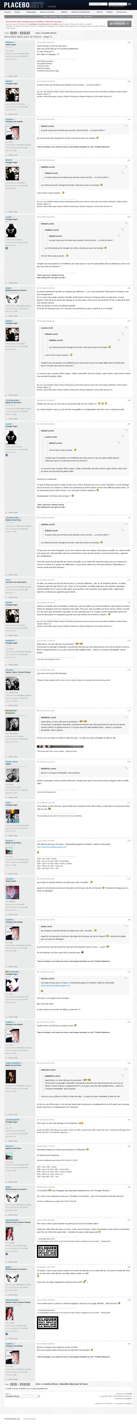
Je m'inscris (119, 24)
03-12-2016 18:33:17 (46, 42)
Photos (110, 12)
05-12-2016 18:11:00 (46, 670)
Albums (64, 12)
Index (45, 17)
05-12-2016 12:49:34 (46, 641)
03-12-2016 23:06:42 (46, 288)
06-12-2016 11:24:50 (46, 803)
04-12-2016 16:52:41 (46, 580)
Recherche (88, 17)
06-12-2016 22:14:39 (46, 1063)
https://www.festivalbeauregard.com (51, 847)
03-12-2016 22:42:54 (46, 160)
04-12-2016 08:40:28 (46, 321)
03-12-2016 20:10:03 (46, 119)
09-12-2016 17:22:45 (46, 1146)
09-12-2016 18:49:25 (46, 1344)
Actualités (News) (49, 33)
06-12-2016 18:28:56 (46, 841)
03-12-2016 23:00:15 (46, 217)
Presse (99, 12)
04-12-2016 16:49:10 (46, 518)
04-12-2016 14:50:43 (46, 400)
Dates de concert (47, 12)
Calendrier (53, 17)
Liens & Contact (29, 1419)
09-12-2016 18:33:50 (46, 1300)
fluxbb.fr (129, 1399)
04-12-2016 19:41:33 (46, 603)
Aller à (22, 1395)
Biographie (31, 12)
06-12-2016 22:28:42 (46, 1120)
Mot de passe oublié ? (117, 6)
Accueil (7, 12)
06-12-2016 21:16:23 (46, 1022)
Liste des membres (74, 17)
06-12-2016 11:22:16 (46, 762)
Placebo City (24, 5)
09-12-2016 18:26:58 (46, 1220)
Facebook (7, 248)
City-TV (62, 17)
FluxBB (129, 1394)
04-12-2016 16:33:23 (46, 424)
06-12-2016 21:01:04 (46, 920)
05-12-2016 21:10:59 (46, 711)
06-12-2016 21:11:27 (46, 972)
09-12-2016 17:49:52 (46, 1187)
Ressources (122, 12)
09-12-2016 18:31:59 (46, 1267)
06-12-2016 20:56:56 (46, 879)
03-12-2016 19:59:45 (46, 81)
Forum (17, 12)
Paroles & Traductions (81, 12)
